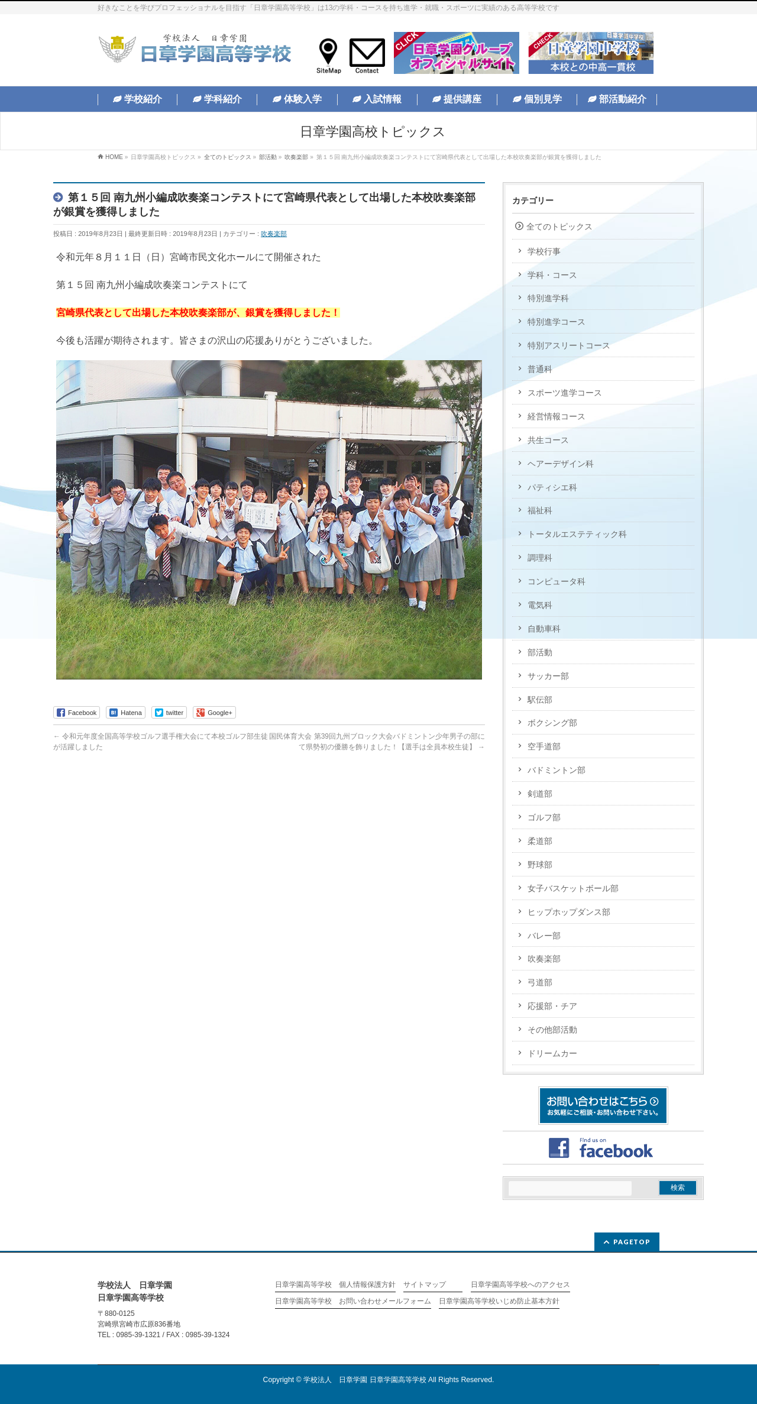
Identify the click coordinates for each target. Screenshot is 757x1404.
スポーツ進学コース (565, 392)
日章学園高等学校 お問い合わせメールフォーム (353, 1301)
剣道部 (540, 793)
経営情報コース (556, 416)
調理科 (540, 557)
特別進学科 (548, 298)
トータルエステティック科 (577, 534)
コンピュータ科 (556, 581)
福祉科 (540, 510)
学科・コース (552, 275)
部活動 (540, 652)
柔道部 (540, 841)
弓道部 (540, 982)
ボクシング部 (552, 722)
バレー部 (544, 935)
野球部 (540, 864)
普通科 (540, 369)
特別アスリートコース (569, 345)
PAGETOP (632, 1242)
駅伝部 (540, 699)
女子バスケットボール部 (573, 888)
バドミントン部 (556, 770)
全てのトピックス (559, 226)
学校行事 (544, 251)
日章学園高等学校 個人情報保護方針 (335, 1285)
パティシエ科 (552, 487)
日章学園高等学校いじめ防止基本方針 (499, 1301)
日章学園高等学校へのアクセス (520, 1285)
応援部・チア (552, 1006)
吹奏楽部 (274, 233)
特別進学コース (556, 321)
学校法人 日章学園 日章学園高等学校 (364, 1380)
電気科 (540, 605)
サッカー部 (548, 676)
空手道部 (544, 746)
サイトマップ (424, 1285)
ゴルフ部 (544, 817)
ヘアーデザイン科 (561, 463)
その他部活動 (552, 1029)
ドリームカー (552, 1053)
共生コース (548, 440)
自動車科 (544, 628)
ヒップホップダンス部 (569, 912)
